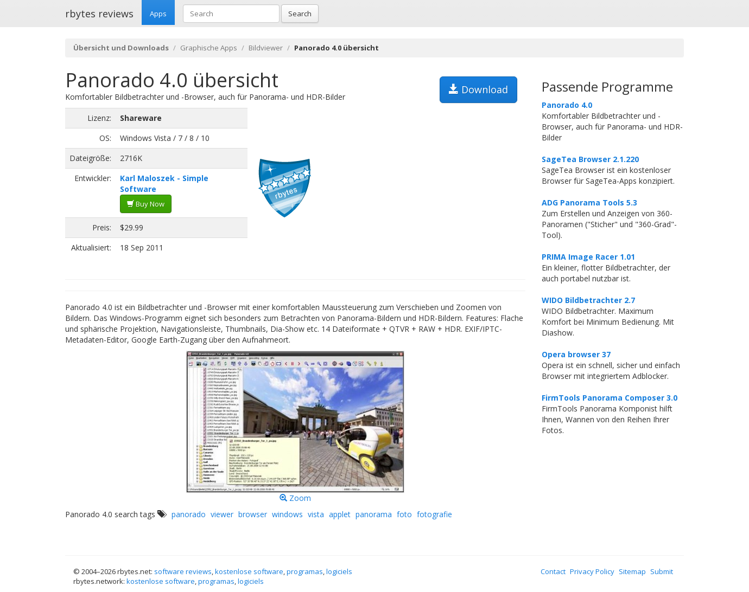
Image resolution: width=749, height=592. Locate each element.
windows (287, 514)
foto (404, 514)
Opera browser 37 (576, 354)
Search (300, 13)
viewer (222, 514)
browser (252, 514)
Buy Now (145, 204)
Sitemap (632, 571)
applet (340, 514)
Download (478, 89)
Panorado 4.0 (567, 105)
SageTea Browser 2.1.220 (590, 159)
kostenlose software (249, 571)
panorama (374, 514)
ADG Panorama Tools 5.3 (589, 202)
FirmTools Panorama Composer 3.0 (609, 397)
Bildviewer (266, 48)
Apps (158, 13)
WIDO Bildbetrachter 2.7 (588, 300)
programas (305, 571)
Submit (661, 571)
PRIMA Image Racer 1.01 (588, 257)
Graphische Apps (208, 48)
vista (316, 514)
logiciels (339, 571)
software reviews (183, 571)
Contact (553, 571)
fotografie (434, 514)
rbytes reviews (99, 13)
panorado (189, 514)
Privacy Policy (592, 571)
